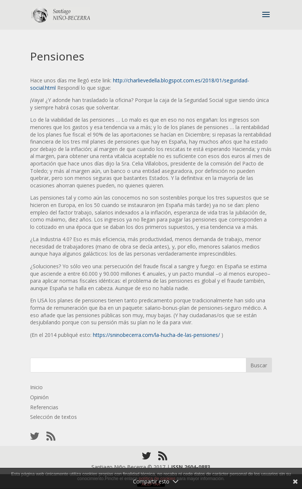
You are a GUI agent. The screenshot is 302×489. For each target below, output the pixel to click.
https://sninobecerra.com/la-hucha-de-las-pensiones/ (156, 334)
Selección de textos (53, 416)
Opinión (39, 397)
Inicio (36, 387)
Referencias (44, 407)
